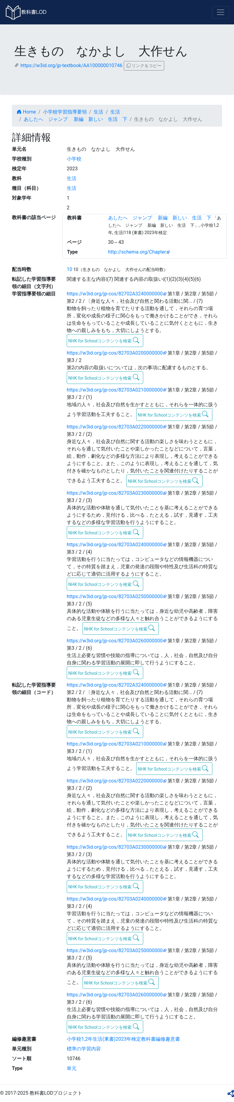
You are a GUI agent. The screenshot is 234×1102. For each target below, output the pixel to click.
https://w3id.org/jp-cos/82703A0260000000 (115, 641)
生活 (98, 112)
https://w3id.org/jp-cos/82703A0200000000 (115, 353)
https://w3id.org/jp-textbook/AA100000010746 (71, 65)
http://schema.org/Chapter (137, 252)
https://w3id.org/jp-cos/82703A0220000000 (115, 427)
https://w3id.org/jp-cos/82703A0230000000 (115, 493)
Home (26, 112)
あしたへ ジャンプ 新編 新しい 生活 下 (75, 119)
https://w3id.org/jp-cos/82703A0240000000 (115, 544)
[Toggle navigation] (220, 12)
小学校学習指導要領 (65, 112)
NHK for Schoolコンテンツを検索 (103, 340)
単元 (71, 1068)
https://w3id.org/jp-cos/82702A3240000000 (115, 294)
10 (69, 269)
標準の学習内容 (84, 1049)
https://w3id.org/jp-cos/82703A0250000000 (115, 596)
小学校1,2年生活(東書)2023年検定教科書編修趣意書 (123, 1039)
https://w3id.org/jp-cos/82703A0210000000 (115, 390)
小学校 (74, 159)
